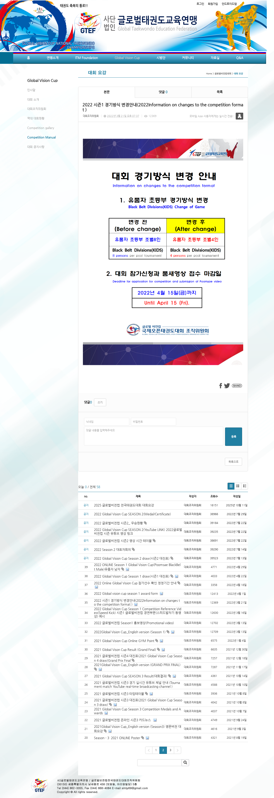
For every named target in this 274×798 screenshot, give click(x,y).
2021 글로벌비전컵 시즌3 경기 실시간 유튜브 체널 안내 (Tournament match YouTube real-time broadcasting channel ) (137, 684)
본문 (107, 92)
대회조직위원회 (36, 108)
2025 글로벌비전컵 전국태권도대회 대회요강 (124, 505)
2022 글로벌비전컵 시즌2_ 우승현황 (120, 523)
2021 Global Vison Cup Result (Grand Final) (125, 649)
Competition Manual (41, 137)
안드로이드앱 (229, 3)
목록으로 (233, 461)
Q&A (239, 58)
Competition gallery (40, 127)
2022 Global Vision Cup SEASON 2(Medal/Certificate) (132, 514)
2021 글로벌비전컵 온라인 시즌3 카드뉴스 (123, 720)
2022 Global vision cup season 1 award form (126, 593)
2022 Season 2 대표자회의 (114, 549)
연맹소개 (52, 58)
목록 (220, 92)
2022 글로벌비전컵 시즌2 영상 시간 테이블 (125, 540)
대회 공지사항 (35, 146)
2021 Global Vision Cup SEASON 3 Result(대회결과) (130, 676)
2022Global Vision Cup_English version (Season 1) (130, 632)
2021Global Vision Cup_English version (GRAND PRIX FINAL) (137, 665)
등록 (233, 436)
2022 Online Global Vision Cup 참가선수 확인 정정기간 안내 (135, 583)
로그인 (200, 3)
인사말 (31, 90)
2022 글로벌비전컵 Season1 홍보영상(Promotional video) (134, 623)
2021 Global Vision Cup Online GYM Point (124, 641)
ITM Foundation (86, 58)
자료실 (215, 58)
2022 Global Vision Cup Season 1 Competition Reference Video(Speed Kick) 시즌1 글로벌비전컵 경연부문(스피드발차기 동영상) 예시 (137, 612)
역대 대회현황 (35, 118)
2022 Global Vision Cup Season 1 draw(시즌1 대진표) (131, 576)
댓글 (163, 92)
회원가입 (213, 3)
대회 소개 (33, 99)
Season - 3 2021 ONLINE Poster (117, 738)
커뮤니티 (188, 58)
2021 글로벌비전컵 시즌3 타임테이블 (119, 693)
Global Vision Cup (127, 58)
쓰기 (100, 402)
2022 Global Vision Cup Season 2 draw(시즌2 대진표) (133, 558)
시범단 (160, 58)
